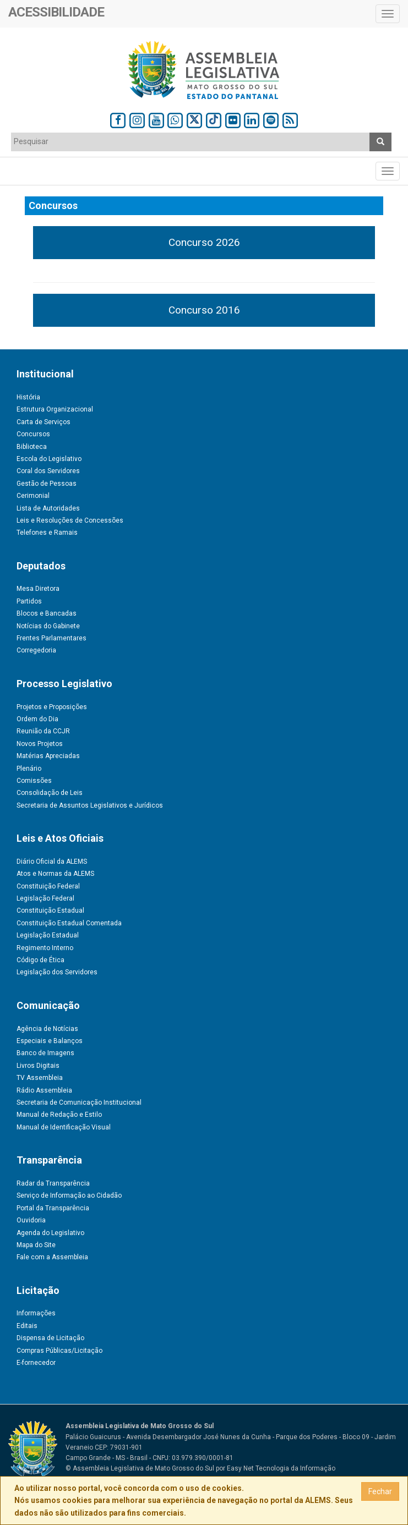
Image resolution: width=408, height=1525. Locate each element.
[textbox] (190, 141)
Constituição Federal (48, 886)
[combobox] (190, 142)
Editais (27, 1326)
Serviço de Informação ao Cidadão (69, 1195)
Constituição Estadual (50, 910)
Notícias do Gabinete (48, 626)
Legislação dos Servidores (57, 972)
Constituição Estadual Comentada (69, 923)
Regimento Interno (45, 948)
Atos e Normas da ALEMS (55, 873)
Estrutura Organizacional (55, 409)
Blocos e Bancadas (47, 613)
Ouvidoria (31, 1220)
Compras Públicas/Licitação (59, 1350)
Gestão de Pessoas (47, 483)
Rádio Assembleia (44, 1090)
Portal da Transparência (53, 1208)
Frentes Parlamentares (51, 638)
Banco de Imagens (45, 1053)
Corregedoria (36, 650)
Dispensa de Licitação (50, 1338)
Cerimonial (33, 496)
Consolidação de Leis (50, 793)
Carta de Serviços (43, 422)
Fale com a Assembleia (52, 1257)
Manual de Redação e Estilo (59, 1114)
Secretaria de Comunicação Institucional (79, 1102)
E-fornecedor (36, 1363)
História (28, 397)
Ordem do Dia (37, 719)
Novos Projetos (40, 744)
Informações (36, 1313)
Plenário (29, 768)
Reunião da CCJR (43, 731)
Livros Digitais (38, 1065)
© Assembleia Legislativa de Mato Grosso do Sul (140, 1468)
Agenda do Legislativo (50, 1233)
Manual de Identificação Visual (64, 1127)
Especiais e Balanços (50, 1041)
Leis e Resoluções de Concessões (70, 520)
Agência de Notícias (47, 1029)
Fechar (380, 1491)
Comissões (34, 781)
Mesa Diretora (38, 589)
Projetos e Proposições (52, 707)
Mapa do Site (36, 1245)
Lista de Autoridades (48, 508)
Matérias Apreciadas (48, 756)
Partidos (29, 601)
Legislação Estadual (48, 935)
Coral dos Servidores (48, 471)
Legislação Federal (45, 898)
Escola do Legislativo (49, 459)
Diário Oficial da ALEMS (52, 861)
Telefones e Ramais (47, 532)
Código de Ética (40, 960)
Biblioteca (32, 447)
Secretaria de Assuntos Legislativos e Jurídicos (90, 805)
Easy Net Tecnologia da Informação (281, 1468)
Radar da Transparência (53, 1183)
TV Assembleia (40, 1078)
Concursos (33, 434)
